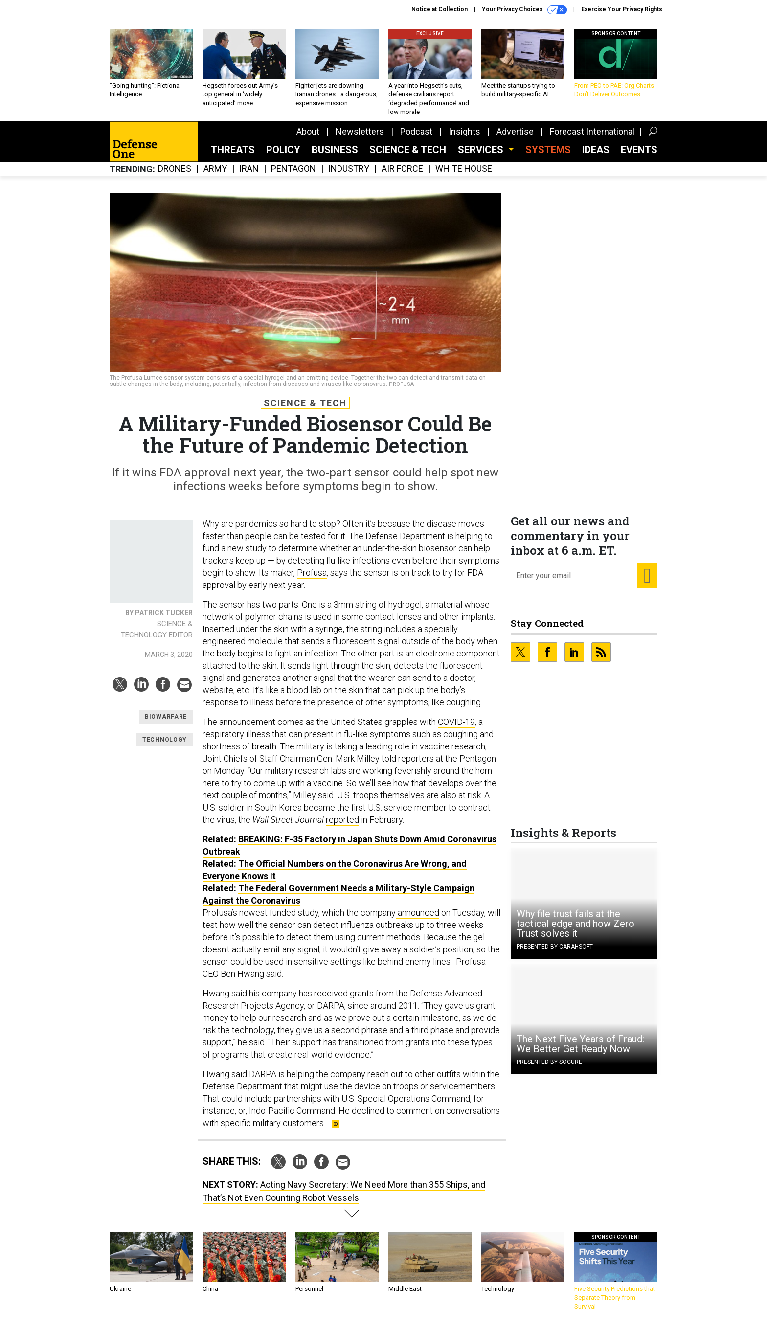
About (307, 139)
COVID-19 (456, 729)
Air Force (402, 176)
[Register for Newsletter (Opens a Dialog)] (647, 583)
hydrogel (405, 612)
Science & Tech (407, 157)
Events (639, 157)
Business (335, 157)
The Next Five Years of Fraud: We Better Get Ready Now (580, 1051)
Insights (464, 139)
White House (463, 176)
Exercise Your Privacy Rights (621, 9)
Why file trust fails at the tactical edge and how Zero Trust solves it (575, 931)
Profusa (312, 580)
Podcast (416, 139)
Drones (174, 176)
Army (215, 176)
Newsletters (360, 139)
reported (342, 827)
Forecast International (592, 139)
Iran (249, 176)
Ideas (595, 157)
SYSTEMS (548, 157)
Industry (348, 176)
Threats (233, 157)
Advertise (515, 139)
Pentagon (293, 176)
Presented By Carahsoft (555, 953)
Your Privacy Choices (524, 9)
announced (417, 920)
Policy (283, 157)
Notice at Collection (439, 9)
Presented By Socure (549, 1069)
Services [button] (482, 157)
